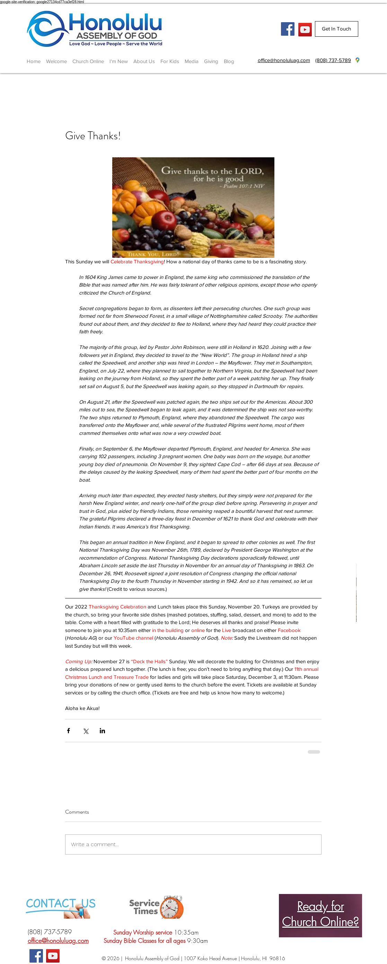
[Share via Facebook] (68, 730)
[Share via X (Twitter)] (85, 730)
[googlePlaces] (357, 60)
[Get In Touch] (336, 29)
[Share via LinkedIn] (102, 730)
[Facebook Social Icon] (287, 29)
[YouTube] (305, 29)
